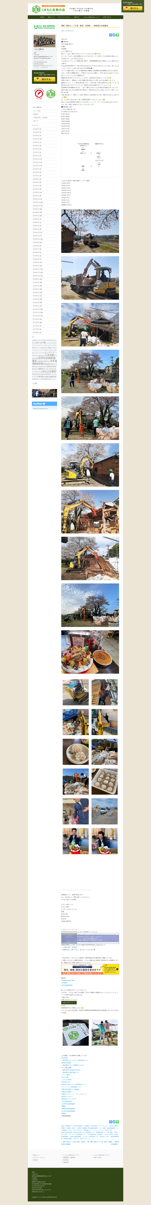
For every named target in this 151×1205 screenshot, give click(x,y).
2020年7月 (36, 215)
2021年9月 (36, 169)
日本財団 (64, 983)
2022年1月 (36, 155)
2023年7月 (36, 139)
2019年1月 (36, 265)
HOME (42, 17)
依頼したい (51, 17)
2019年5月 (36, 256)
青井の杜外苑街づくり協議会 (70, 1089)
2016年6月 (36, 332)
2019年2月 (36, 262)
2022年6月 (36, 142)
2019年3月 (36, 259)
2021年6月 (36, 179)
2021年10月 (36, 165)
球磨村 (64, 1106)
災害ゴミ (74, 1128)
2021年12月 (36, 159)
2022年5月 (36, 145)
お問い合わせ (107, 17)
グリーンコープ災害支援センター (72, 1087)
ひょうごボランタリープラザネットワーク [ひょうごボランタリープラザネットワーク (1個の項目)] (43, 345)
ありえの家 (65, 1077)
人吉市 (65, 1134)
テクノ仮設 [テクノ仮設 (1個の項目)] (50, 350)
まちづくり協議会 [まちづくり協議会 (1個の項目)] (40, 347)
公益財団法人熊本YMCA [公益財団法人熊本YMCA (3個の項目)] (43, 361)
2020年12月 (36, 199)
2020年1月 (36, 229)
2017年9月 (36, 319)
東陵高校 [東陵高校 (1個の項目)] (34, 374)
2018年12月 (36, 269)
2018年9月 (36, 279)
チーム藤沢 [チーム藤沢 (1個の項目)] (45, 350)
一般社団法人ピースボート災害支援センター (75, 1060)
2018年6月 (36, 289)
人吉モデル (76, 1139)
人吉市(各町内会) (67, 1101)
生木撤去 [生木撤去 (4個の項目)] (46, 376)
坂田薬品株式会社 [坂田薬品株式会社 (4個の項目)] (49, 364)
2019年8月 (36, 246)
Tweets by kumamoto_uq (40, 408)
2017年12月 (36, 309)
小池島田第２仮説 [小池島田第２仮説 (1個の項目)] (41, 366)
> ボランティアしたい (38, 1157)
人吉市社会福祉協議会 (68, 1104)
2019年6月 (36, 252)
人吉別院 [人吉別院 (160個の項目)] (49, 355)
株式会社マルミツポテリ (69, 1099)
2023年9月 (36, 132)
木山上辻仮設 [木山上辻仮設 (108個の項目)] (49, 371)
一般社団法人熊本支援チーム (70, 1072)
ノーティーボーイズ (98, 1130)
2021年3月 (36, 189)
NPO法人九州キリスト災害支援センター (74, 1084)
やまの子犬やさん (77, 1130)
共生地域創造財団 (67, 985)
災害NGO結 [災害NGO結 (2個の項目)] (43, 374)
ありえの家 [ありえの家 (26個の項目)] (41, 343)
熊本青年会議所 (66, 1063)
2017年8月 (36, 322)
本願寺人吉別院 (66, 1092)
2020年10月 (36, 205)
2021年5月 (36, 182)
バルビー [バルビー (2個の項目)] (36, 352)
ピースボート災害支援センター (90, 1136)
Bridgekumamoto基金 (68, 980)
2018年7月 (36, 286)
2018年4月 (36, 296)
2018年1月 (36, 306)
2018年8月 (36, 282)
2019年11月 (36, 235)
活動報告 (67, 1126)
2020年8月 (36, 212)
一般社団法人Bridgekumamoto (71, 1070)
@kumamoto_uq (40, 1192)
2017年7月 (36, 326)
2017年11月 (36, 312)
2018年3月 (36, 299)
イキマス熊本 (66, 1075)
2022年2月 (36, 152)
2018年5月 (36, 292)
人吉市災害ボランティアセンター (99, 1126)
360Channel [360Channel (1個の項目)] (45, 340)
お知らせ (35, 121)
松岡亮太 (41, 65)
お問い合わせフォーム (69, 1002)
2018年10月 (36, 276)
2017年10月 (36, 316)
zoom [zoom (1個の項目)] (35, 342)
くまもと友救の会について (91, 17)
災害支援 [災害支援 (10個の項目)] (40, 376)
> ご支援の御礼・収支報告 (69, 947)
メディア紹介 (37, 111)
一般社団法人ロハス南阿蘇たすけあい (73, 1065)
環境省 (64, 1113)
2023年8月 (36, 135)
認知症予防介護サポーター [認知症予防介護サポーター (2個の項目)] (49, 379)
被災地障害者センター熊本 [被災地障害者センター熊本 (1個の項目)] (37, 379)
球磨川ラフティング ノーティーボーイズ (74, 1094)
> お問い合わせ (44, 67)
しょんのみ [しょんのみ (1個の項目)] (48, 342)
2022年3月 (36, 149)
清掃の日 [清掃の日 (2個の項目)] (38, 374)
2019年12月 (36, 232)
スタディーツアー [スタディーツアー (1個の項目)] (38, 350)
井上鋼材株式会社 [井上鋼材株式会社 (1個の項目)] (40, 355)
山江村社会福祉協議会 (68, 1111)
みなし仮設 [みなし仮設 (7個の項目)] (47, 347)
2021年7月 (36, 175)
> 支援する (35, 1160)
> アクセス (36, 67)
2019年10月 (36, 239)
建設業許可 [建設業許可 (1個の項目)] (35, 369)
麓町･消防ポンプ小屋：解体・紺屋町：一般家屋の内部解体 (84, 26)
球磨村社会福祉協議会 (68, 1109)
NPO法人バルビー (67, 1096)
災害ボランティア (84, 1139)
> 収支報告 (65, 1160)
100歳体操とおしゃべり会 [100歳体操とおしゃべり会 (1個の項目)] (37, 340)
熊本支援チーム (88, 1130)
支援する (76, 17)
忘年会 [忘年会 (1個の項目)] (35, 371)
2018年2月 (36, 302)
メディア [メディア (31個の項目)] (51, 353)
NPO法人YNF (66, 1082)
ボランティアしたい (64, 17)
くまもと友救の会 (42, 1197)
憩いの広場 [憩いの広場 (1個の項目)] (39, 371)
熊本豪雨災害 (99, 1132)
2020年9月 (36, 209)
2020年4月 (36, 219)
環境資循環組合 (111, 1128)
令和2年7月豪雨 (113, 1126)
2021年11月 (36, 162)
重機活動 (84, 1128)
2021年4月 (36, 185)
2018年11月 (36, 272)
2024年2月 (36, 129)
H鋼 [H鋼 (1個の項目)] (49, 340)
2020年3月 (36, 222)
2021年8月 (36, 172)
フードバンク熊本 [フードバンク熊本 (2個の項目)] (43, 352)
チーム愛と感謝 (108, 1132)
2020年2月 (36, 225)
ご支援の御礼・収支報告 (40, 117)
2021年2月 (36, 192)
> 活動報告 (65, 1162)
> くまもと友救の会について (70, 1155)
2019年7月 (36, 249)
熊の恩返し (65, 1058)
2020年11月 (36, 202)
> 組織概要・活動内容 (68, 1157)
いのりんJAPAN (66, 1080)
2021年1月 (36, 195)
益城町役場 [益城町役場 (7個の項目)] (52, 376)
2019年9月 (36, 242)
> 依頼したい (36, 1155)
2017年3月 (36, 329)
